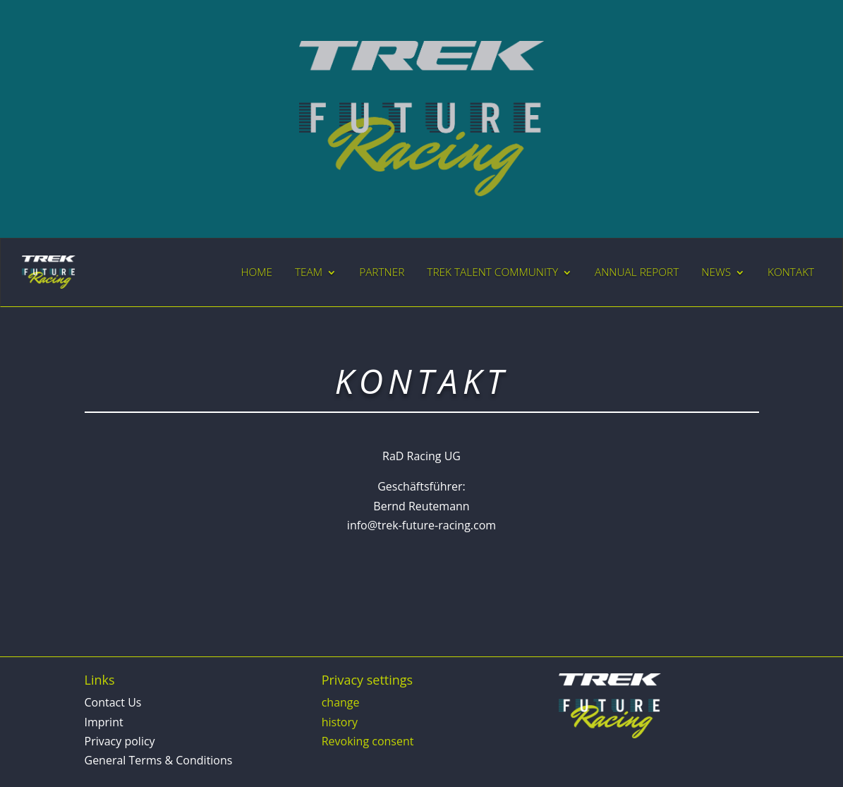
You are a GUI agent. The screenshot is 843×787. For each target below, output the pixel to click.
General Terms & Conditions (159, 760)
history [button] (340, 722)
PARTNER (381, 272)
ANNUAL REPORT (637, 272)
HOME (256, 272)
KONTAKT (791, 272)
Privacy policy (120, 741)
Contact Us (113, 702)
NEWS (716, 272)
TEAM (308, 272)
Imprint (104, 722)
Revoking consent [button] (368, 741)
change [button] (341, 702)
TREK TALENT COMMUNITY (492, 272)
